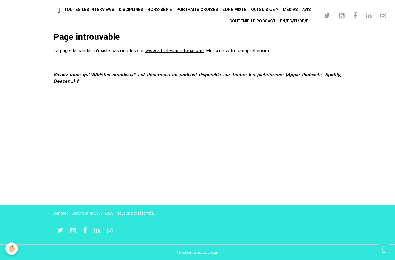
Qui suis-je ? (264, 10)
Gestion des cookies (197, 252)
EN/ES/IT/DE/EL (295, 21)
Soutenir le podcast (252, 21)
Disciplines (131, 10)
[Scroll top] (384, 249)
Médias (290, 10)
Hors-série (160, 10)
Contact (60, 213)
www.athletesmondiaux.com (174, 50)
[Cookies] (11, 248)
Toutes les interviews (89, 10)
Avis (306, 10)
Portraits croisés (197, 10)
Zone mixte (234, 10)
